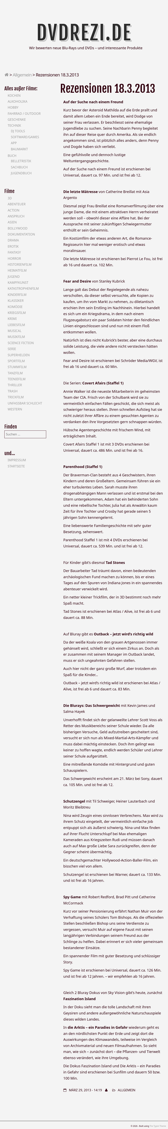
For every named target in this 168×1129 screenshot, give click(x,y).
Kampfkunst (18, 282)
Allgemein (22, 75)
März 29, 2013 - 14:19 (85, 1090)
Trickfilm (16, 397)
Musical (14, 331)
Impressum (17, 460)
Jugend (14, 276)
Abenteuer (16, 204)
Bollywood (17, 228)
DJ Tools (18, 131)
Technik (14, 125)
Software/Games (25, 137)
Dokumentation (21, 234)
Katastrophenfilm (23, 288)
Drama (13, 240)
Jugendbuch (21, 173)
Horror (14, 258)
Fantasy (14, 252)
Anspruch (16, 216)
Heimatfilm (17, 270)
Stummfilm (17, 367)
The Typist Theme (157, 1126)
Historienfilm (19, 264)
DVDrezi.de (84, 32)
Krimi (12, 319)
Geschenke (17, 119)
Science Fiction (21, 343)
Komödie (15, 307)
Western (15, 409)
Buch (12, 155)
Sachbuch (19, 167)
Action (13, 210)
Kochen (14, 95)
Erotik (13, 246)
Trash (13, 391)
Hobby (13, 107)
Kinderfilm (17, 294)
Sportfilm (16, 361)
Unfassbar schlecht (25, 403)
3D (10, 198)
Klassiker (15, 300)
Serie (12, 349)
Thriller (15, 385)
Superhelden (19, 355)
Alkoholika (17, 101)
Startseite (16, 466)
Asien (12, 222)
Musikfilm (16, 337)
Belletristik (21, 161)
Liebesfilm (16, 325)
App (14, 143)
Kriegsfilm (17, 313)
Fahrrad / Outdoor (24, 113)
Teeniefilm (16, 379)
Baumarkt (19, 149)
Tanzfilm (15, 373)
